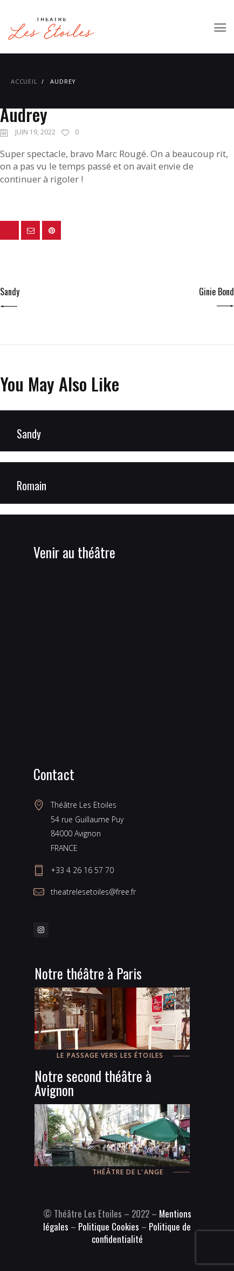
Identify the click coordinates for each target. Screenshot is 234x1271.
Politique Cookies (108, 1226)
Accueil (24, 81)
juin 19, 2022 (35, 132)
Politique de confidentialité (141, 1233)
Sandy (29, 434)
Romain (31, 485)
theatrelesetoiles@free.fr (93, 892)
